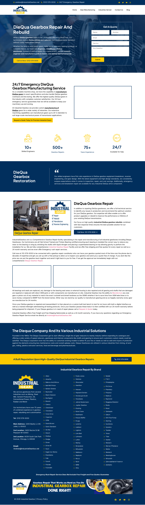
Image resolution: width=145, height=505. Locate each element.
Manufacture (117, 293)
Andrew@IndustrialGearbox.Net (59, 315)
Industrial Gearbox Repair (58, 247)
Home (74, 10)
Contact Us (119, 10)
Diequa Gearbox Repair (34, 261)
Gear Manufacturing (87, 10)
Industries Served (105, 10)
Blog (128, 10)
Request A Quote (85, 309)
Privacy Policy (42, 499)
